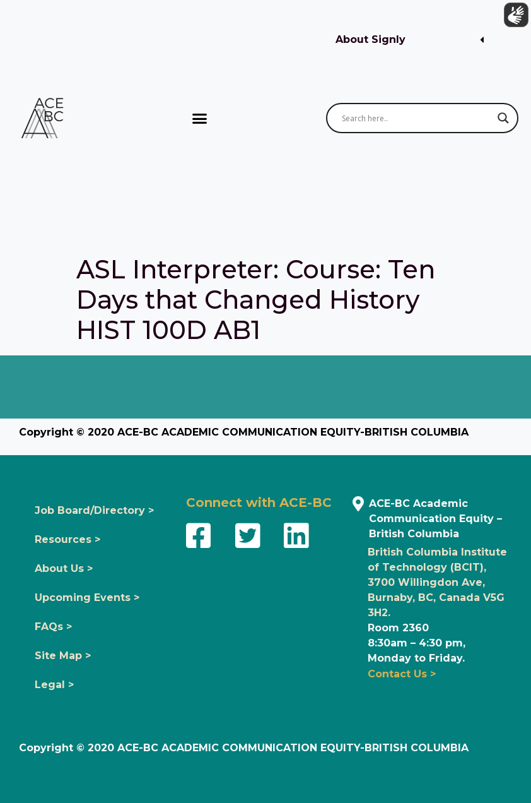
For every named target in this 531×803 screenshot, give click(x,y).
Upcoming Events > (87, 598)
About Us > (64, 568)
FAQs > (53, 627)
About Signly (371, 39)
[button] (409, 40)
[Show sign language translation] (512, 18)
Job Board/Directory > (94, 510)
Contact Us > (402, 674)
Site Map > (63, 656)
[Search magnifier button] (503, 118)
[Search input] (416, 118)
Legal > (54, 685)
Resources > (67, 539)
